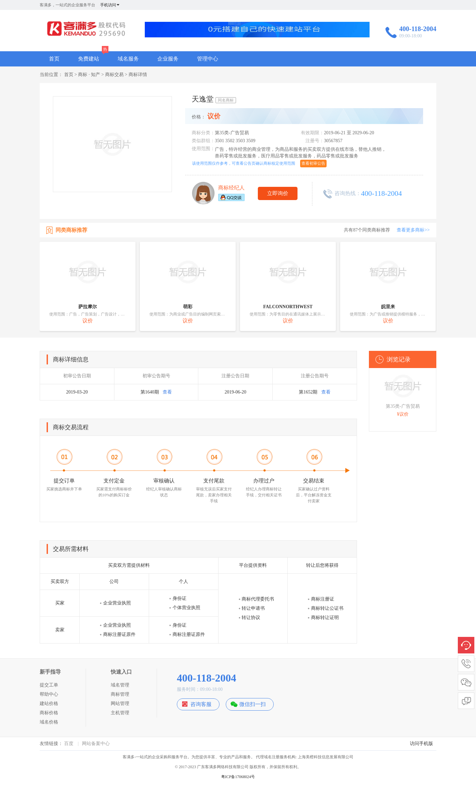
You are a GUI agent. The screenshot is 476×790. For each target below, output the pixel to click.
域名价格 (49, 722)
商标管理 (120, 694)
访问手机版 (421, 743)
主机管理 (120, 712)
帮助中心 (49, 694)
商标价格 (49, 712)
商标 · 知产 (89, 74)
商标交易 (114, 74)
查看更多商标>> (413, 230)
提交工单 (49, 685)
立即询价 (277, 193)
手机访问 (110, 5)
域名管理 (120, 685)
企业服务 (167, 59)
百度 (68, 743)
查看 (167, 392)
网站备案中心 (96, 743)
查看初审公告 (313, 163)
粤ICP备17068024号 (238, 776)
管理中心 (207, 59)
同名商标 (226, 100)
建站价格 (49, 703)
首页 (54, 59)
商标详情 (138, 74)
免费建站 (88, 59)
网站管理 (120, 703)
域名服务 (128, 59)
